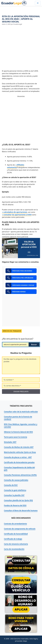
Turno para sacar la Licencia (15, 437)
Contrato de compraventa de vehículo (19, 529)
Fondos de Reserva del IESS (15, 505)
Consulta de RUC (11, 485)
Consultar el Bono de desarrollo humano (21, 510)
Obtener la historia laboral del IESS (18, 432)
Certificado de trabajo (13, 539)
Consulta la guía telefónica (15, 490)
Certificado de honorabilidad (16, 534)
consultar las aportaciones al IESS (18, 215)
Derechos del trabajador (12, 331)
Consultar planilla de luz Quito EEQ (18, 500)
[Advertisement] (21, 47)
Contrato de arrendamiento (15, 524)
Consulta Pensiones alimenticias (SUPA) (20, 475)
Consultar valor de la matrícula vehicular (21, 411)
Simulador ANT (10, 442)
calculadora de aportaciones (15, 212)
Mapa (25, 641)
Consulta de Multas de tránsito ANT (19, 447)
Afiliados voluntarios (15, 166)
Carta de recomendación (14, 549)
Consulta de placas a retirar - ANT (18, 457)
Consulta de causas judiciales (16, 480)
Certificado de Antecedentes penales (19, 462)
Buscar (34, 344)
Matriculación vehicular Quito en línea (20, 452)
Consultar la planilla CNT (14, 495)
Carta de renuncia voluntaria (16, 544)
